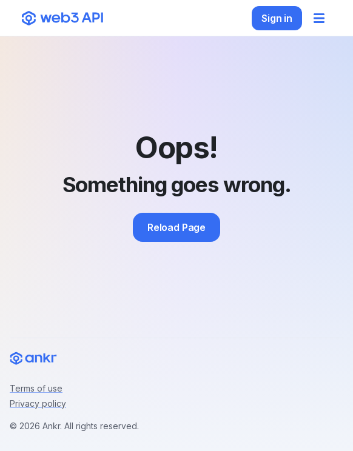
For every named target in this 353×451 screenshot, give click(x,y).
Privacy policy (38, 403)
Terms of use (36, 388)
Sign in (276, 18)
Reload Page (176, 227)
